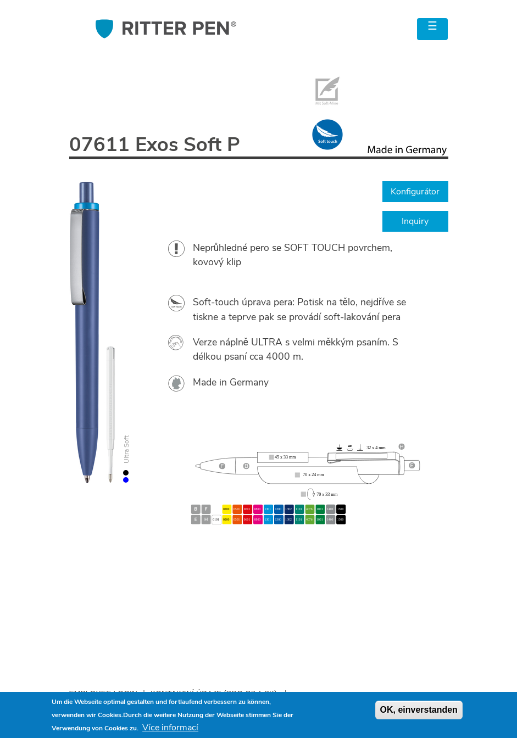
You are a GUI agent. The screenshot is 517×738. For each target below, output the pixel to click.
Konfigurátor (415, 192)
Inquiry (415, 221)
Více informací (170, 728)
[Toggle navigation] (432, 29)
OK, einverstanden (419, 709)
